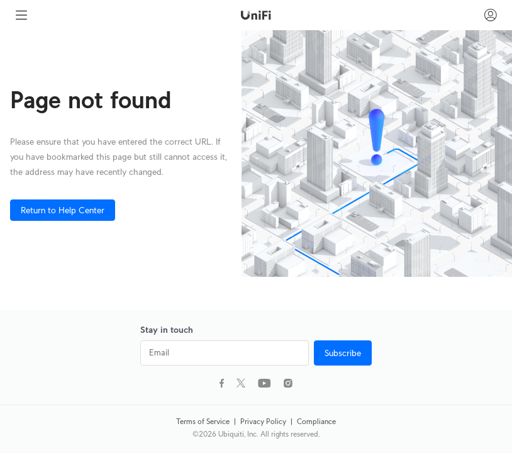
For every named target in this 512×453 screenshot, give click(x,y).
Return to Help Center (62, 210)
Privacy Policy (264, 421)
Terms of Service (203, 421)
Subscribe (343, 353)
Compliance (316, 421)
